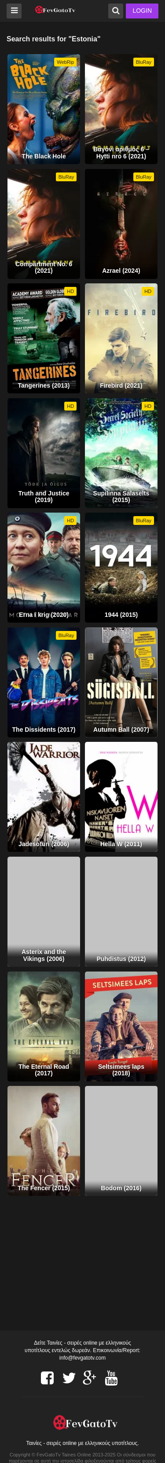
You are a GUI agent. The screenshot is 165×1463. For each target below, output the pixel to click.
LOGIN (142, 10)
